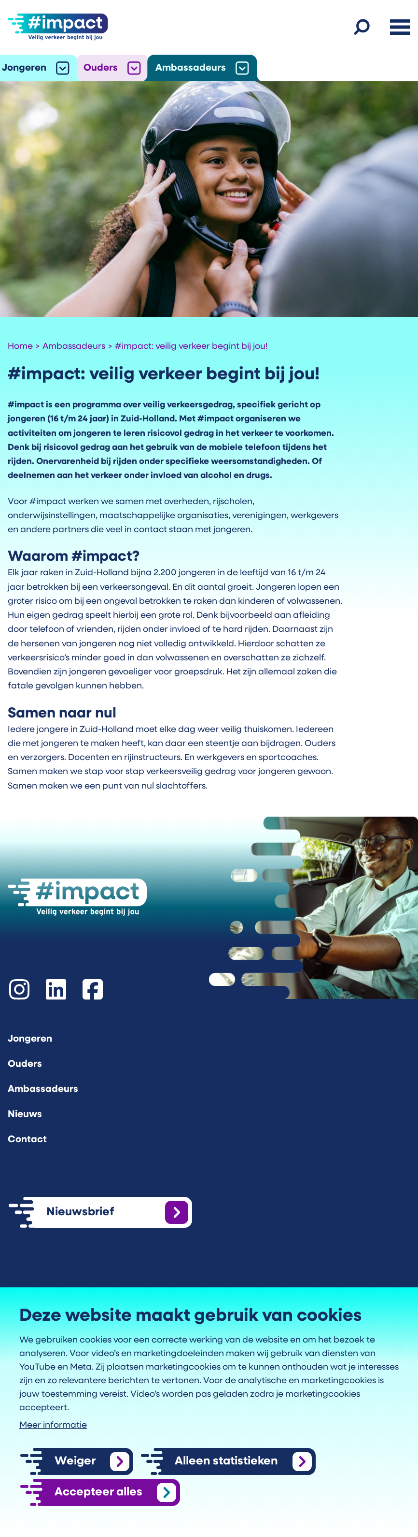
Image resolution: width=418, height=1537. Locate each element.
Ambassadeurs (190, 68)
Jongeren (24, 68)
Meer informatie (53, 1425)
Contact (27, 1140)
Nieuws (25, 1114)
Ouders (101, 68)
